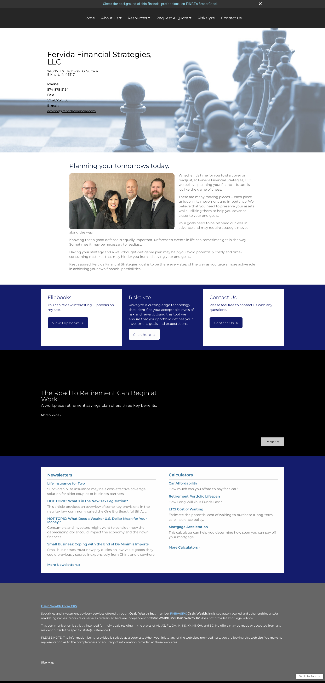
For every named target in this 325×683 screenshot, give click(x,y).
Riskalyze (206, 18)
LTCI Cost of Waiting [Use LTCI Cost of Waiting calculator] (186, 517)
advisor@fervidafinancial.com (71, 111)
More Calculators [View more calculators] (184, 555)
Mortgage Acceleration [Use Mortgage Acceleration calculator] (188, 534)
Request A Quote (172, 18)
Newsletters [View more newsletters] (59, 467)
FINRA (174, 613)
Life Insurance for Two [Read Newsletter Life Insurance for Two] (66, 476)
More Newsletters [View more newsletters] (63, 557)
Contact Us (231, 18)
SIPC (183, 613)
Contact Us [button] (224, 323)
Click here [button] (142, 335)
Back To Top (309, 676)
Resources (137, 18)
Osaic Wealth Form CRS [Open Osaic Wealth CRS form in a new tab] (59, 606)
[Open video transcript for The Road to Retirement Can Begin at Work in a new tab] (264, 441)
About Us (109, 18)
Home (89, 18)
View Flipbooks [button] (66, 323)
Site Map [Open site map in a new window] (47, 662)
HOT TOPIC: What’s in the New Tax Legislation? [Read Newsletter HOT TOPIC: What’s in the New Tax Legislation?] (87, 494)
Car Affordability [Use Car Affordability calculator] (183, 491)
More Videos (44, 415)
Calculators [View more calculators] (181, 482)
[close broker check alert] (260, 3)
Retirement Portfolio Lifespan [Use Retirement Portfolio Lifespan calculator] (194, 504)
